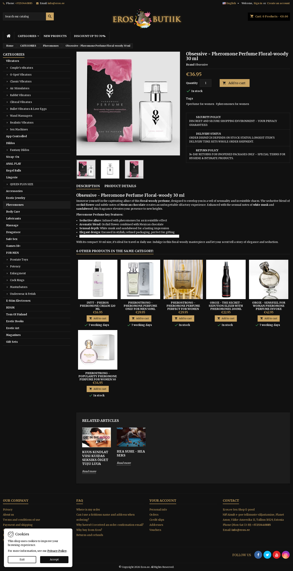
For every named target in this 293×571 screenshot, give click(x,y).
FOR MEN (12, 252)
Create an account (278, 3)
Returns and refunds (89, 535)
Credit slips (156, 519)
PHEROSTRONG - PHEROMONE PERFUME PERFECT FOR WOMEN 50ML (183, 307)
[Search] (28, 16)
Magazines (13, 335)
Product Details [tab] (120, 186)
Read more (89, 471)
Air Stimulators (19, 88)
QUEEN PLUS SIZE (21, 184)
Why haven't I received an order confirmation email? (110, 525)
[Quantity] (205, 83)
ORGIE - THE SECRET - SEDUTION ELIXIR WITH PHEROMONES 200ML (226, 306)
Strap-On (12, 157)
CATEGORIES (27, 36)
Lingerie (12, 177)
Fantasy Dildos (19, 150)
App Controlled (16, 136)
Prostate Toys (19, 259)
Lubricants (13, 218)
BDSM (10, 307)
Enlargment (18, 273)
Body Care (13, 211)
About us (8, 514)
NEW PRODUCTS (55, 36)
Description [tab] (88, 186)
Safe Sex (11, 239)
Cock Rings (17, 280)
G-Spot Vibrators (20, 74)
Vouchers (155, 530)
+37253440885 (23, 3)
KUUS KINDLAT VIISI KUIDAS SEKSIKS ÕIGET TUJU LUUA (95, 458)
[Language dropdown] (231, 3)
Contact (231, 500)
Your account (162, 500)
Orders (153, 514)
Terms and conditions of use (21, 519)
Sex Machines (19, 129)
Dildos (10, 143)
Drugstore (13, 232)
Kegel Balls (13, 170)
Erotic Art (12, 328)
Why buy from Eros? (89, 530)
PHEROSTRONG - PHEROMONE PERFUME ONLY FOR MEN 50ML (140, 306)
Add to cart (234, 83)
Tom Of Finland (16, 314)
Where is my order (88, 509)
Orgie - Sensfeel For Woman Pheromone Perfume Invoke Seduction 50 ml (268, 307)
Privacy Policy (57, 551)
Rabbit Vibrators (20, 95)
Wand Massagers (21, 115)
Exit (22, 559)
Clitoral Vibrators (21, 102)
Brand (190, 64)
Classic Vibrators (20, 81)
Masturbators (18, 287)
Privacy (8, 509)
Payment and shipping (18, 525)
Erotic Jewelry (15, 198)
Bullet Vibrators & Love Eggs (28, 109)
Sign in (258, 3)
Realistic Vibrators (21, 122)
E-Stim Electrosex (18, 300)
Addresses (156, 525)
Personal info (158, 509)
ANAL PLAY (13, 163)
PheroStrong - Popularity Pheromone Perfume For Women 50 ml (97, 377)
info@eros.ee (56, 3)
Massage (12, 225)
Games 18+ (13, 246)
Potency (15, 266)
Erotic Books (15, 321)
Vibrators (12, 61)
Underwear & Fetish (23, 294)
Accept (54, 559)
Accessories (14, 191)
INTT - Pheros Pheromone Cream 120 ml (97, 306)
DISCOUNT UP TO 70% (90, 36)
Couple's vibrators (21, 67)
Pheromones (15, 205)
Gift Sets (12, 342)
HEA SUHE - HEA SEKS (131, 453)
